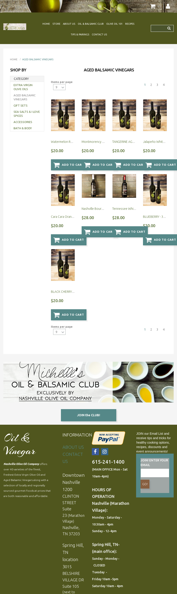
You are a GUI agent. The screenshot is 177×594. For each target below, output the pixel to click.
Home (13, 59)
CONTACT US (99, 34)
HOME (46, 23)
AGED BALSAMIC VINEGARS (37, 59)
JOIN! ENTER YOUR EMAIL (154, 422)
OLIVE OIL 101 (114, 23)
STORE (56, 23)
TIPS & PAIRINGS (80, 34)
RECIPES (129, 23)
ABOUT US (69, 23)
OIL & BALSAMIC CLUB (91, 23)
